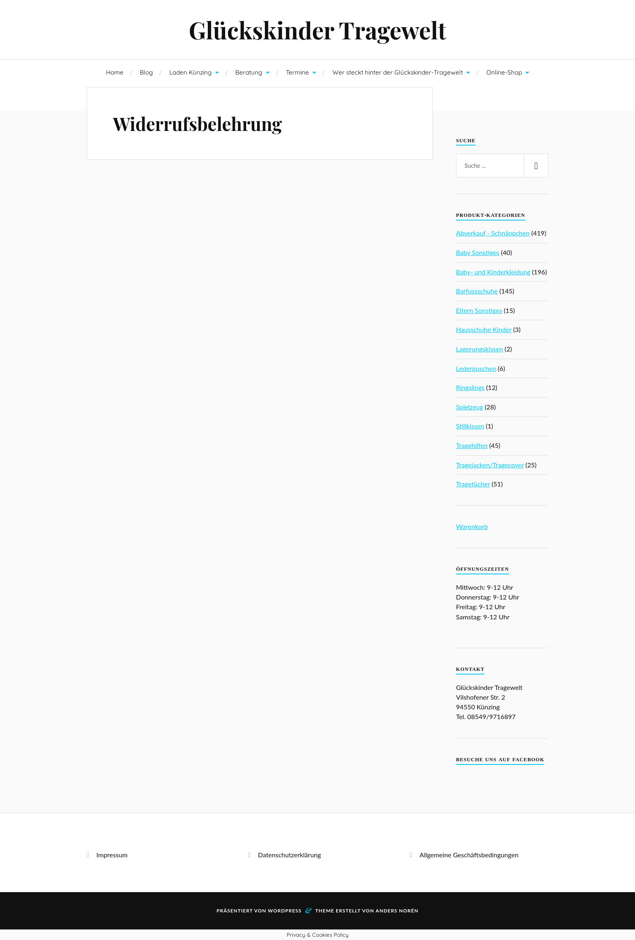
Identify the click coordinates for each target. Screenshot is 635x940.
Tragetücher (473, 484)
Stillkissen (470, 426)
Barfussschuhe (477, 291)
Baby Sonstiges (477, 252)
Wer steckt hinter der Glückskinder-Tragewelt (397, 72)
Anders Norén (397, 911)
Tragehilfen (472, 445)
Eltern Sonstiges (479, 310)
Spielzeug (469, 407)
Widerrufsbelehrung (197, 123)
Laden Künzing (190, 72)
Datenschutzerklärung (289, 855)
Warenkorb (472, 526)
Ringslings (470, 387)
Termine (297, 72)
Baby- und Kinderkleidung (493, 272)
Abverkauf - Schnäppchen (493, 233)
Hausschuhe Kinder (483, 329)
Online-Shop (504, 72)
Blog (146, 72)
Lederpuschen (476, 368)
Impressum (112, 855)
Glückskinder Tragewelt (317, 29)
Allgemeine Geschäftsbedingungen (469, 855)
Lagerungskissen (479, 349)
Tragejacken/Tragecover (490, 465)
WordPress (284, 911)
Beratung (248, 72)
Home (115, 72)
